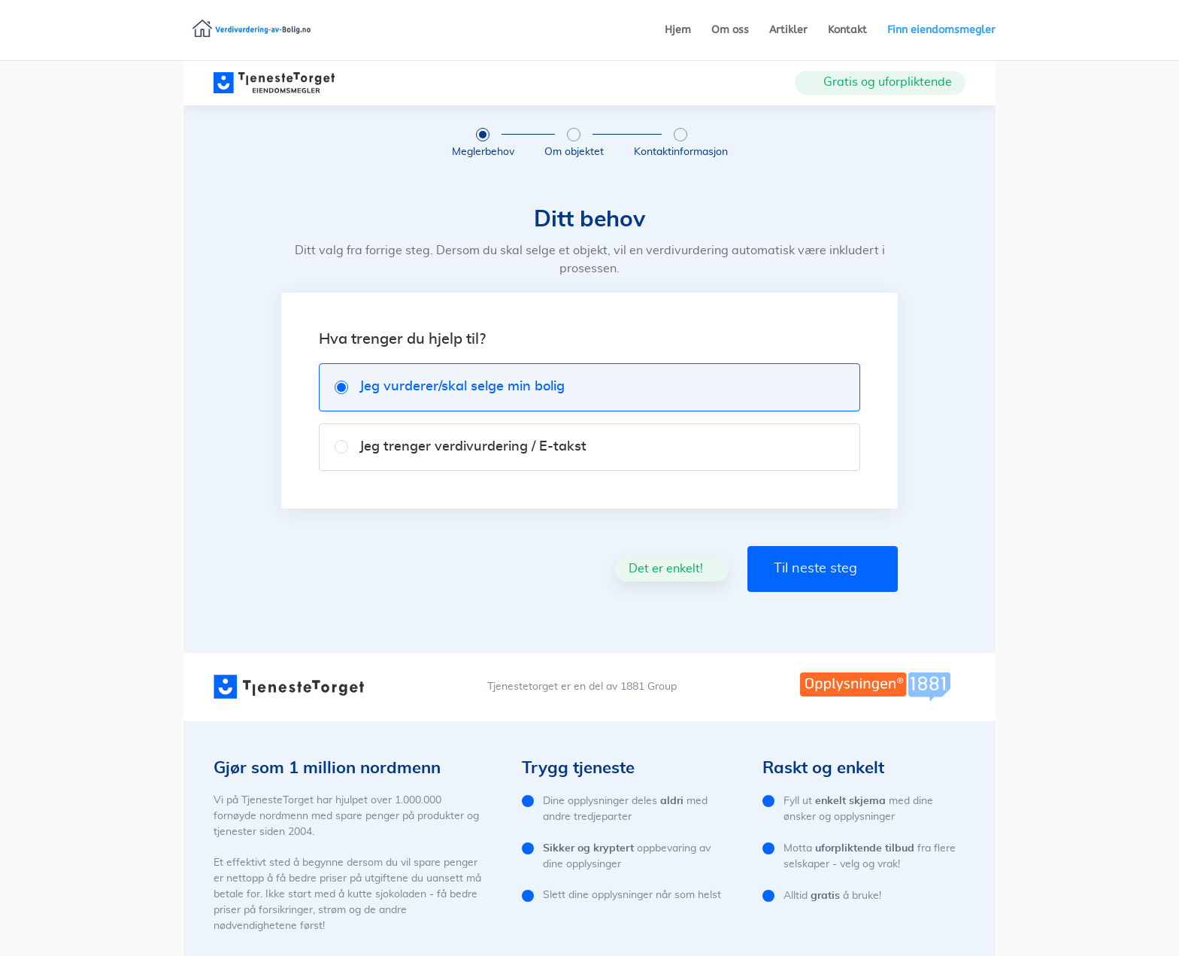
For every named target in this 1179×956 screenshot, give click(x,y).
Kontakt (847, 30)
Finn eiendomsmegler (941, 30)
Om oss (730, 30)
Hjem (678, 30)
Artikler (788, 30)
